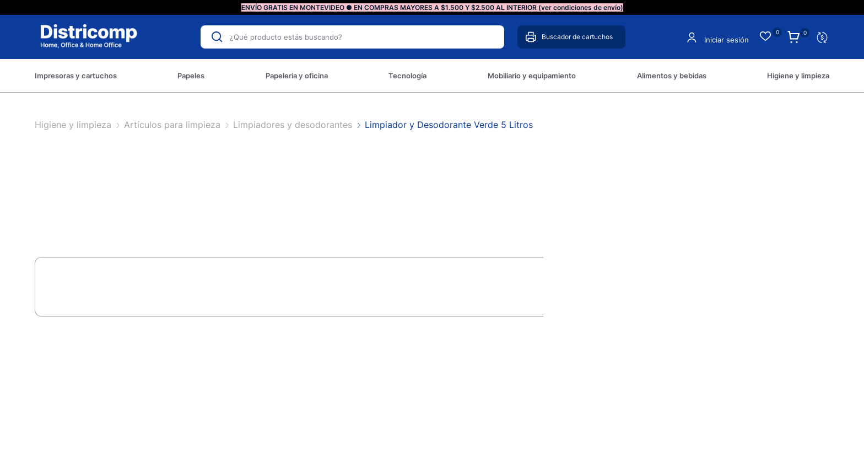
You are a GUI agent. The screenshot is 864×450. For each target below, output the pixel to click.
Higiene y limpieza (74, 124)
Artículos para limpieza (173, 124)
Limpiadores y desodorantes (294, 124)
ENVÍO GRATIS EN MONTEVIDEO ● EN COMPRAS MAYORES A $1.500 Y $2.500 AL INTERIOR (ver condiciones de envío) (432, 7)
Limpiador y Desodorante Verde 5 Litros (449, 124)
